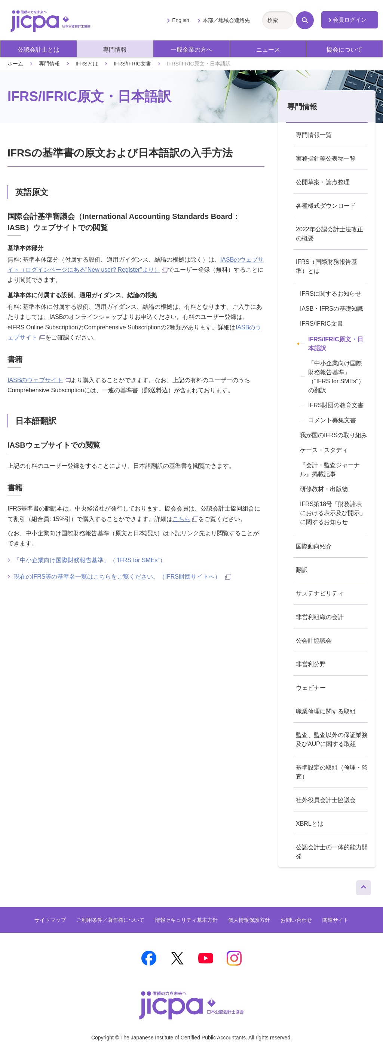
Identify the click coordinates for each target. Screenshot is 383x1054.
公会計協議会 (314, 640)
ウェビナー (311, 688)
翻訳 (302, 570)
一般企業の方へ (191, 49)
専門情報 (115, 49)
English (180, 20)
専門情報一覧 (314, 135)
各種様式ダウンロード (326, 205)
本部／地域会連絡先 (226, 20)
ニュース (268, 49)
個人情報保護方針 (249, 920)
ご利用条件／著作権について (110, 920)
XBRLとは (310, 823)
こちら (185, 519)
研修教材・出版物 (324, 489)
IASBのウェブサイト (39, 380)
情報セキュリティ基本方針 (186, 920)
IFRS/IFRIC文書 (132, 64)
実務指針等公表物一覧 (326, 158)
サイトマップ (50, 920)
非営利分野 (311, 664)
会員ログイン (350, 20)
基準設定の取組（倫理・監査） (332, 772)
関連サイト (335, 920)
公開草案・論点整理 (323, 182)
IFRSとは (87, 64)
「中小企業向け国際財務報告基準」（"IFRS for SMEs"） (90, 560)
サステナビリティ (320, 593)
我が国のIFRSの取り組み (333, 435)
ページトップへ (363, 886)
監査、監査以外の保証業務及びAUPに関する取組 (332, 739)
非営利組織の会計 (320, 617)
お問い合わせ (296, 920)
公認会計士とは (38, 49)
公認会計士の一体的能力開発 (332, 851)
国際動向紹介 (314, 546)
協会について (344, 49)
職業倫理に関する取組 (326, 711)
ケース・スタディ (324, 450)
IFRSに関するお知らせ (330, 293)
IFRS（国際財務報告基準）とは (326, 266)
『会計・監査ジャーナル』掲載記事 (330, 469)
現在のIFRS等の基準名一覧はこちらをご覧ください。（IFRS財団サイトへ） (122, 576)
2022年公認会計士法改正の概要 (329, 233)
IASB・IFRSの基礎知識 (331, 308)
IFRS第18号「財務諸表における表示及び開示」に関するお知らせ (333, 513)
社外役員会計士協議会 (326, 800)
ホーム (15, 64)
